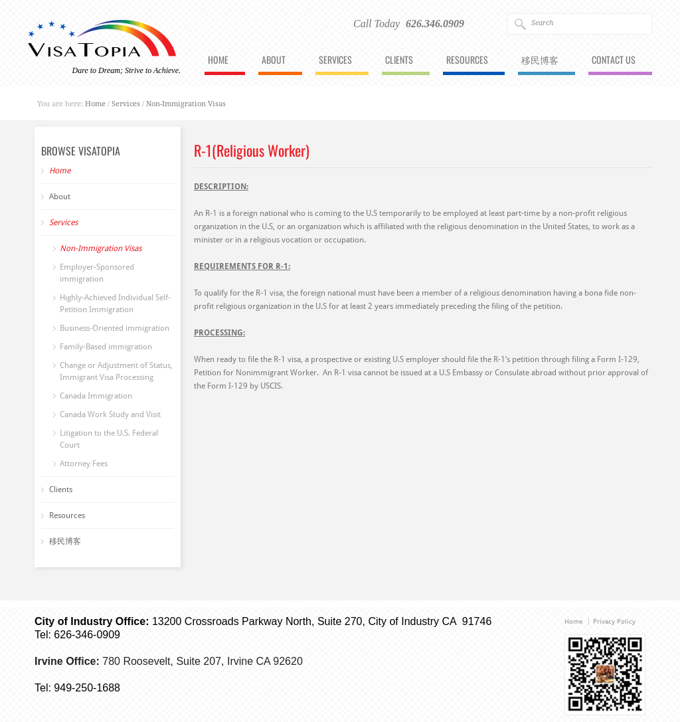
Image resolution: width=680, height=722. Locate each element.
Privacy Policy (614, 621)
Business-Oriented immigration (114, 328)
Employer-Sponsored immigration (97, 273)
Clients (399, 60)
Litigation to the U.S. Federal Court (109, 439)
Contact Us (614, 60)
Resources (467, 60)
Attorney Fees (84, 463)
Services (335, 60)
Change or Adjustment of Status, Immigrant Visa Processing (116, 371)
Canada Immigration (96, 396)
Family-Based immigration (106, 346)
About (274, 60)
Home (218, 60)
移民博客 (539, 60)
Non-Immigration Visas (186, 104)
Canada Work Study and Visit (110, 414)
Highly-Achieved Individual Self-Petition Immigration (115, 303)
